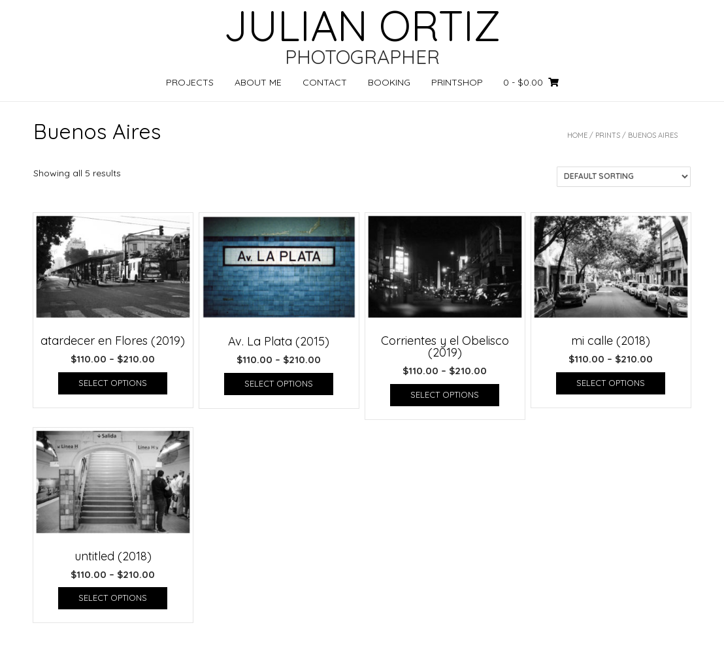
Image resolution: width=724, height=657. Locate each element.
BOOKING (389, 82)
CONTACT (325, 82)
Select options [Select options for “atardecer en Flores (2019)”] (112, 382)
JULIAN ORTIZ (362, 25)
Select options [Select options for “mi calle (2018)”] (610, 382)
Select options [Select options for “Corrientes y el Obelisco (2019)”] (444, 394)
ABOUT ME (258, 82)
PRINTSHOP (457, 82)
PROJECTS (190, 82)
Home (577, 135)
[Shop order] (624, 177)
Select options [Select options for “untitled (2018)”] (112, 597)
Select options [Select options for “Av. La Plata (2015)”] (278, 383)
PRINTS (607, 135)
